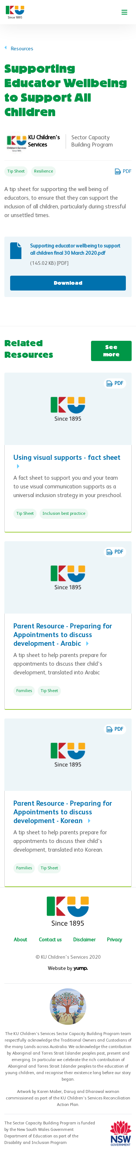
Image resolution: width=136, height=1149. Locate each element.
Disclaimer (84, 939)
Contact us (50, 939)
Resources (22, 48)
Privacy (114, 939)
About (20, 939)
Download (68, 283)
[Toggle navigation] (124, 12)
